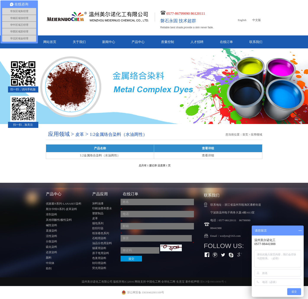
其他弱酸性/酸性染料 (59, 219)
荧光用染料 (99, 268)
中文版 (256, 20)
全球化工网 (168, 281)
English (242, 20)
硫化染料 (51, 246)
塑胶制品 (97, 213)
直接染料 (51, 230)
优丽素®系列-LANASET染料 (63, 203)
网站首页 (49, 42)
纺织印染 (97, 228)
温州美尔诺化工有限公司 (97, 281)
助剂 (49, 268)
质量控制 (167, 42)
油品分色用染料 (102, 243)
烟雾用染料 (99, 248)
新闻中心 (108, 42)
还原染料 (51, 252)
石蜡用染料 (99, 238)
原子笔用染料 (100, 253)
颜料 (49, 257)
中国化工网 (154, 281)
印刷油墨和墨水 (102, 208)
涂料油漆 (97, 203)
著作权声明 (192, 281)
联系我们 (255, 42)
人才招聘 (196, 42)
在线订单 (226, 42)
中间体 (50, 263)
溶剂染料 (51, 214)
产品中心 (138, 42)
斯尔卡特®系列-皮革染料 (61, 209)
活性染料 (51, 236)
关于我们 (79, 42)
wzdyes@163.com (230, 235)
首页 (245, 134)
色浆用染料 (99, 258)
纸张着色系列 (100, 233)
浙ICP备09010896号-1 (213, 281)
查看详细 (208, 155)
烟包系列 (97, 223)
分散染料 (51, 241)
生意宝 (180, 281)
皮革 (95, 218)
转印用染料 (99, 263)
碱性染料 (51, 225)
